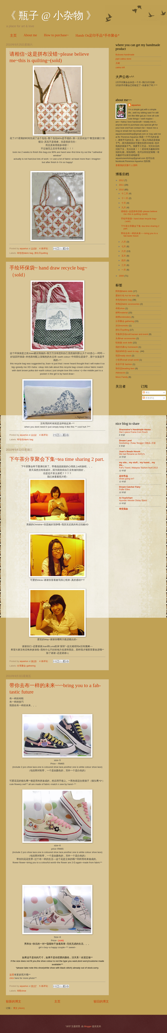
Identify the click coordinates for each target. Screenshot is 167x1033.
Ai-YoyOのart (125, 498)
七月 (124, 246)
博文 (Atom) (19, 1008)
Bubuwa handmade (125, 54)
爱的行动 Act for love (126, 295)
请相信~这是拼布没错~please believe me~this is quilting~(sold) (139, 212)
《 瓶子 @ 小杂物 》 (51, 15)
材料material (122, 312)
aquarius (136, 105)
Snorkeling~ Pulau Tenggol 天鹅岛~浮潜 (137, 443)
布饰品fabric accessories (128, 304)
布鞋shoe (21, 990)
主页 (13, 35)
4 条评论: (44, 248)
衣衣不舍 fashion (124, 364)
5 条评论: (44, 986)
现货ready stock (123, 355)
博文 (146, 392)
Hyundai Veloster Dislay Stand (133, 500)
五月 (124, 255)
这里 (11, 974)
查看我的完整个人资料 (126, 165)
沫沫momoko (122, 325)
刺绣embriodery (123, 317)
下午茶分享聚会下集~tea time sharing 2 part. (56, 459)
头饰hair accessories (126, 338)
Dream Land (125, 440)
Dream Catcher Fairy (129, 487)
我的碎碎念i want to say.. (128, 351)
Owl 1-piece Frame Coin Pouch (133, 432)
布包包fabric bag (25, 253)
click (12, 978)
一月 (124, 269)
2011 (121, 185)
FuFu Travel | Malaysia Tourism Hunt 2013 (138, 468)
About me (30, 35)
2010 (121, 189)
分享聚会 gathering (26, 665)
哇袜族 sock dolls (124, 342)
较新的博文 (13, 1001)
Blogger (87, 1026)
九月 (124, 207)
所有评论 (148, 398)
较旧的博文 (101, 1001)
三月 (124, 265)
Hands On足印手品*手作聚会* (98, 35)
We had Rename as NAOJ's (132, 454)
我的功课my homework (127, 347)
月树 (118, 63)
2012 (121, 180)
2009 (121, 276)
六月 (124, 251)
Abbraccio (120, 372)
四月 (124, 260)
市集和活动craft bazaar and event (132, 334)
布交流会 (123, 509)
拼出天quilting (41, 253)
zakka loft (120, 67)
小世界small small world (127, 360)
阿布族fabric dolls (124, 291)
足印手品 (123, 476)
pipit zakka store (123, 59)
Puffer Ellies (124, 489)
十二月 (125, 193)
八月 (124, 241)
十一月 (125, 198)
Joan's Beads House (129, 451)
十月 (124, 203)
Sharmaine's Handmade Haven (135, 429)
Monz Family (122, 377)
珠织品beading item (125, 368)
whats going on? (126, 479)
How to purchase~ (56, 35)
